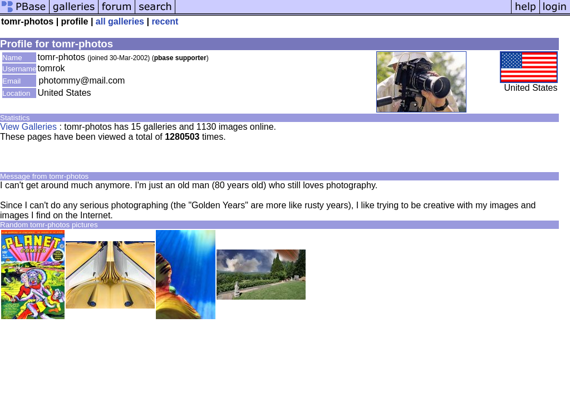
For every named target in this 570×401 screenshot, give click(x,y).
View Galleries (28, 126)
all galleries (120, 21)
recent (164, 21)
